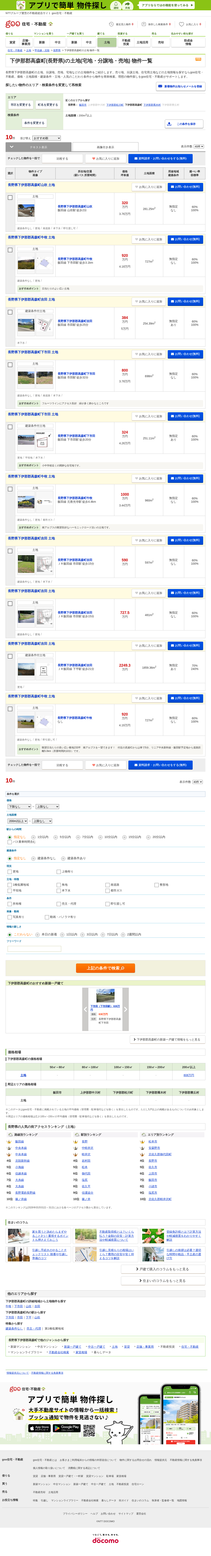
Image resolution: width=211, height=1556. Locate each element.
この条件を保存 (186, 124)
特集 (35, 1500)
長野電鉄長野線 (25, 1192)
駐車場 (110, 1476)
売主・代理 (69, 903)
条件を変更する (34, 122)
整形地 (164, 884)
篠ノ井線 (21, 1199)
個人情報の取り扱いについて (49, 1468)
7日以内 (112, 934)
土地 (115, 1346)
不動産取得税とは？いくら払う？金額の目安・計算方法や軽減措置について (116, 1235)
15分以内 (135, 837)
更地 (16, 871)
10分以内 (110, 837)
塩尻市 (153, 1192)
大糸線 (19, 1180)
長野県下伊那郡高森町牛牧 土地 (31, 237)
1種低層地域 (21, 884)
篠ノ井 (86, 1199)
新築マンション (41, 1484)
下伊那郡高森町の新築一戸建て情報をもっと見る (168, 1039)
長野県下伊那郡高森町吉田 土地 (31, 299)
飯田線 (19, 1141)
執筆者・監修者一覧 (163, 1500)
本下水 (66, 890)
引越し (44, 1500)
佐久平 (86, 1186)
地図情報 (182, 1500)
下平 (29, 1317)
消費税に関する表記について (84, 1468)
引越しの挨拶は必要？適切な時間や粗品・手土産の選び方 (183, 1254)
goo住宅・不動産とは (45, 1460)
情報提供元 (161, 1460)
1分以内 (43, 837)
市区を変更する (21, 104)
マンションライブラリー (64, 1500)
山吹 (29, 1306)
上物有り (67, 871)
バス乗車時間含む (24, 841)
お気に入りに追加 (105, 158)
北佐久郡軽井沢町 (160, 1199)
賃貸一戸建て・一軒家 (71, 1476)
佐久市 (153, 1167)
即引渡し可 (118, 903)
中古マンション (61, 1484)
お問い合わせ (108, 1513)
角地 (65, 884)
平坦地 (17, 890)
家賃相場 (81, 1352)
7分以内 (87, 837)
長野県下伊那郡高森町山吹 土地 (31, 185)
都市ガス (116, 890)
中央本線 (21, 1148)
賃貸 (127, 1346)
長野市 (153, 1160)
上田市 (153, 1173)
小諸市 (153, 1186)
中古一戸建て (96, 1346)
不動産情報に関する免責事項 (47, 1372)
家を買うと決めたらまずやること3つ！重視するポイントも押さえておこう (50, 1235)
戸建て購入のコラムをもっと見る (164, 1269)
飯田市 (83, 104)
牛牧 (8, 1306)
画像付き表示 (105, 147)
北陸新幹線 (22, 1160)
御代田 (86, 1173)
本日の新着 (49, 934)
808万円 (189, 1075)
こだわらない (23, 934)
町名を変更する (48, 104)
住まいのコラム (140, 1500)
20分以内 (158, 837)
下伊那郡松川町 (115, 104)
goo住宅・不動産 (12, 1459)
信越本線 (21, 1173)
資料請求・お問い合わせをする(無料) (160, 158)
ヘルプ (94, 1513)
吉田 (37, 1306)
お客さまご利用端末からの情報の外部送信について (88, 1460)
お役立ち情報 (10, 1499)
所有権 (17, 903)
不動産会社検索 (59, 1352)
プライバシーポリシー (75, 1513)
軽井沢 (86, 1154)
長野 (85, 1141)
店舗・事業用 (145, 1346)
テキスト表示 (38, 147)
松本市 (153, 1141)
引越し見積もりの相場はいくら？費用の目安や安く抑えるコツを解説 (116, 1254)
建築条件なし (47, 858)
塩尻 (85, 1180)
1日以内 (71, 934)
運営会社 (141, 1513)
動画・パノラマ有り (63, 916)
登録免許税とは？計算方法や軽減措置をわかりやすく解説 (183, 1235)
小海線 (19, 1167)
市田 (20, 1317)
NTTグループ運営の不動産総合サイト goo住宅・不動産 (39, 13)
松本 (85, 1167)
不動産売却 (39, 1492)
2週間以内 (134, 934)
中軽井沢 (87, 1148)
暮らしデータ (108, 1500)
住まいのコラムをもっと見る (164, 1280)
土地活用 (53, 1492)
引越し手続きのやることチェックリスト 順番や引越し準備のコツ (50, 1254)
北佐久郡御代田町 (160, 1154)
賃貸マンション (94, 1476)
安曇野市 (154, 1148)
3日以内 (92, 934)
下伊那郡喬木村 (152, 104)
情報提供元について (18, 1372)
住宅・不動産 (190, 1346)
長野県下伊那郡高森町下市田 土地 (33, 352)
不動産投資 (122, 1484)
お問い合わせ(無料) (185, 186)
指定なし (20, 837)
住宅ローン (138, 1484)
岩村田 (86, 1160)
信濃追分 (87, 1192)
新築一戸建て (72, 1346)
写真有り (18, 916)
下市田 (18, 1306)
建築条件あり (76, 858)
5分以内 (65, 837)
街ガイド (124, 1500)
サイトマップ (125, 1513)
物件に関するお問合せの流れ (136, 1460)
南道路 (115, 884)
